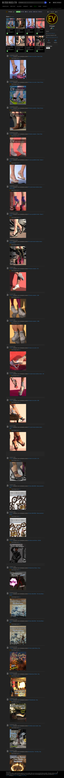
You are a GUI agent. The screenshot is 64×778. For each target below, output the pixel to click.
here (19, 58)
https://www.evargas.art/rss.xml (52, 37)
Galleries (19, 6)
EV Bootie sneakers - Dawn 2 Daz (42, 29)
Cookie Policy (16, 775)
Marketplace (6, 6)
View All (12, 16)
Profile (22, 11)
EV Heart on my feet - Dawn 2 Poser (13, 29)
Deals (35, 6)
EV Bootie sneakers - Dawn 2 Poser (23, 29)
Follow (18, 11)
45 (55, 40)
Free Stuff (12, 6)
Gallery (30, 11)
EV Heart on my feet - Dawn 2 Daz (32, 29)
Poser (39, 6)
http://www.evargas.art (51, 33)
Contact (45, 6)
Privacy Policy (24, 775)
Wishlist (40, 11)
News (31, 6)
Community (25, 6)
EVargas (9, 30)
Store (26, 11)
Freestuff (35, 11)
